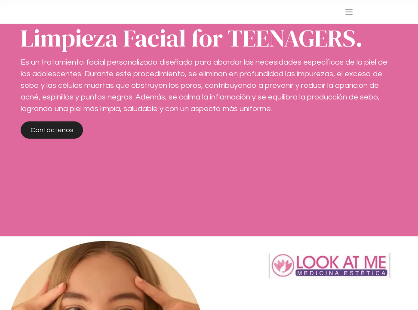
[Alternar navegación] (349, 11)
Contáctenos (52, 130)
